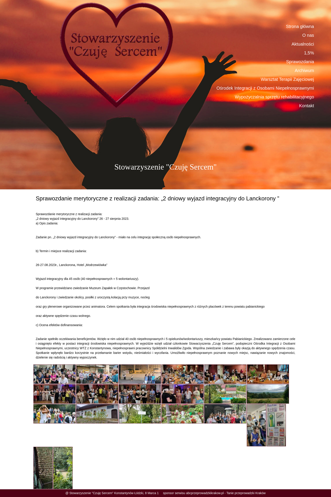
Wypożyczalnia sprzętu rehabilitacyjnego (274, 96)
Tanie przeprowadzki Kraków (245, 493)
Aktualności (302, 44)
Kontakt (306, 105)
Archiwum (304, 70)
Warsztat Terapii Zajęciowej (287, 79)
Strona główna (300, 26)
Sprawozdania (300, 61)
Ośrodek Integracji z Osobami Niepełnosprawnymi (265, 88)
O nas (308, 35)
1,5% (309, 52)
